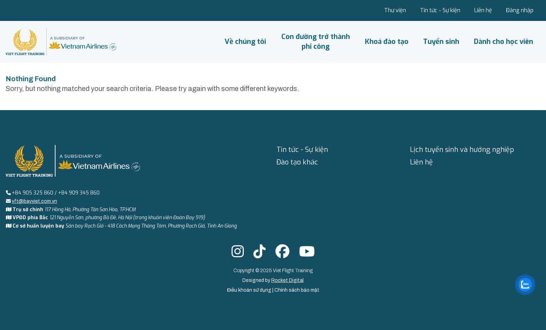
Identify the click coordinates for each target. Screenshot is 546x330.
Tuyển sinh (441, 41)
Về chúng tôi (245, 41)
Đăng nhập (519, 10)
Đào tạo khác (297, 162)
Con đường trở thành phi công (315, 41)
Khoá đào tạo (386, 41)
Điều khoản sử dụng (249, 290)
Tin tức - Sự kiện (440, 10)
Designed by (273, 280)
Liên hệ (483, 10)
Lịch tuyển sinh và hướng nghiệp (462, 149)
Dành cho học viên (503, 41)
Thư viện (395, 10)
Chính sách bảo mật (296, 290)
